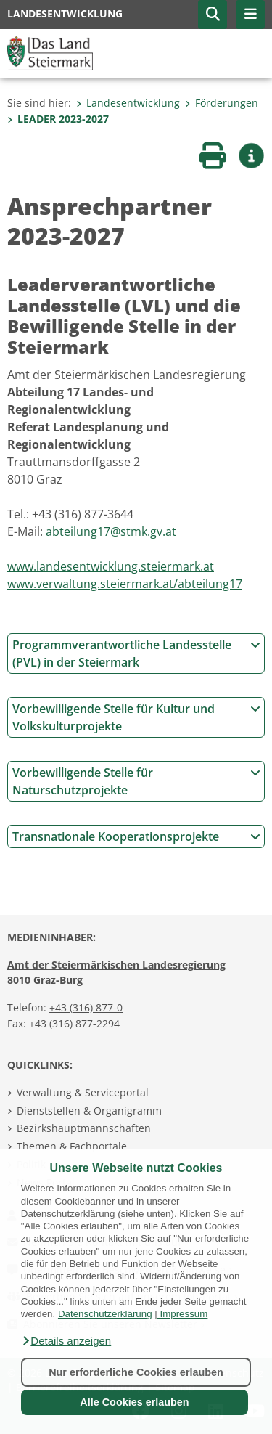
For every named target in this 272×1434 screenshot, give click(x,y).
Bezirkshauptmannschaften (84, 1128)
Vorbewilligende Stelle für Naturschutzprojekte (136, 781)
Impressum (183, 1313)
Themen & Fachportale (72, 1146)
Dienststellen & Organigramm (89, 1110)
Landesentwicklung (128, 103)
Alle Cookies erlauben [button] (134, 1402)
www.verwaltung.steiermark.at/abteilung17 (124, 584)
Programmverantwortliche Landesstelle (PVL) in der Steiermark (136, 653)
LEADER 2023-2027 (58, 119)
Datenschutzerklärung (105, 1313)
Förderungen (221, 103)
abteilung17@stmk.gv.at (111, 531)
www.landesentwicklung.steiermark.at (110, 566)
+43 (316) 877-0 (86, 1007)
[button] (66, 1341)
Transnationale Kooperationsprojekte (136, 836)
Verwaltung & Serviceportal (83, 1092)
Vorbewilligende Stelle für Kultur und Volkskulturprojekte (136, 717)
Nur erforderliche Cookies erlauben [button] (136, 1372)
